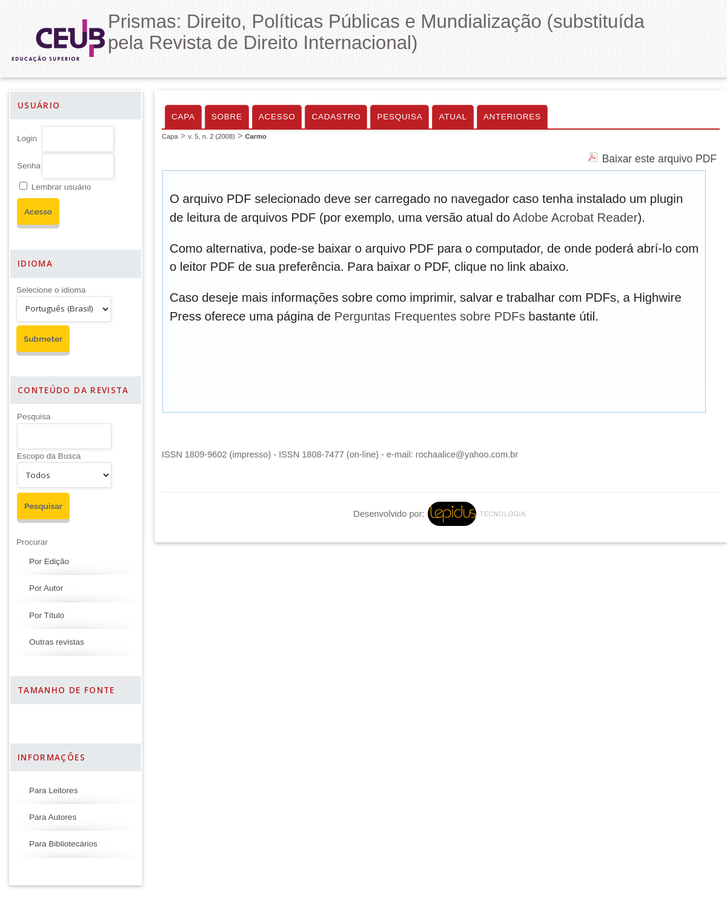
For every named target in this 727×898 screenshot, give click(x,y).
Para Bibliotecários (63, 843)
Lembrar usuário (61, 186)
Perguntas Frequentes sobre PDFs (429, 316)
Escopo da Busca (49, 456)
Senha (29, 165)
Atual (452, 116)
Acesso (277, 116)
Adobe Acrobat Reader (575, 217)
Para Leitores (53, 790)
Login (27, 138)
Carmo (255, 136)
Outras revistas (56, 642)
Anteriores (512, 116)
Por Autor (46, 588)
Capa (183, 116)
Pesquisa (34, 416)
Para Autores (52, 817)
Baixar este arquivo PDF (659, 159)
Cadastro (335, 116)
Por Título (46, 615)
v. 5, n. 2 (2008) (211, 136)
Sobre (226, 116)
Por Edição (49, 561)
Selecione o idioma (50, 289)
